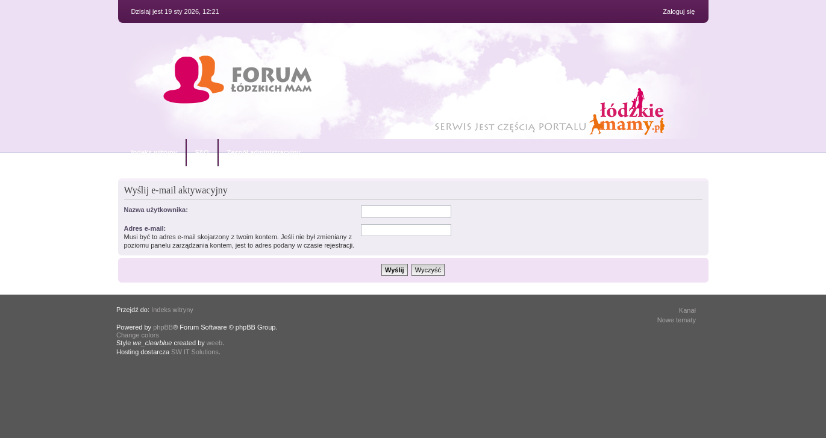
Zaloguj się (679, 11)
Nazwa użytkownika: (156, 209)
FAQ (202, 152)
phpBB (163, 327)
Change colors (137, 335)
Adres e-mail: (145, 228)
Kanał (687, 310)
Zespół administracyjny (264, 152)
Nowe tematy (676, 320)
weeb (214, 342)
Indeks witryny (154, 152)
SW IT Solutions (195, 351)
